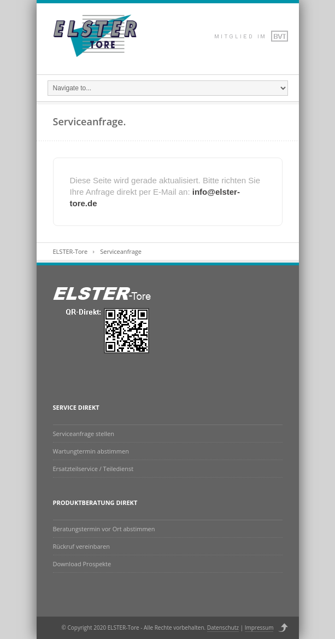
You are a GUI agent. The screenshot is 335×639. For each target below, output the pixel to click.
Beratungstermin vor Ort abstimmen (104, 529)
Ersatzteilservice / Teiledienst (93, 468)
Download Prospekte (82, 564)
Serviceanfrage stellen (83, 433)
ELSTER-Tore (70, 251)
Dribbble (233, 36)
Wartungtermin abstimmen (91, 451)
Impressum (259, 627)
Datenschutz (223, 627)
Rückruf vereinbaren (81, 546)
